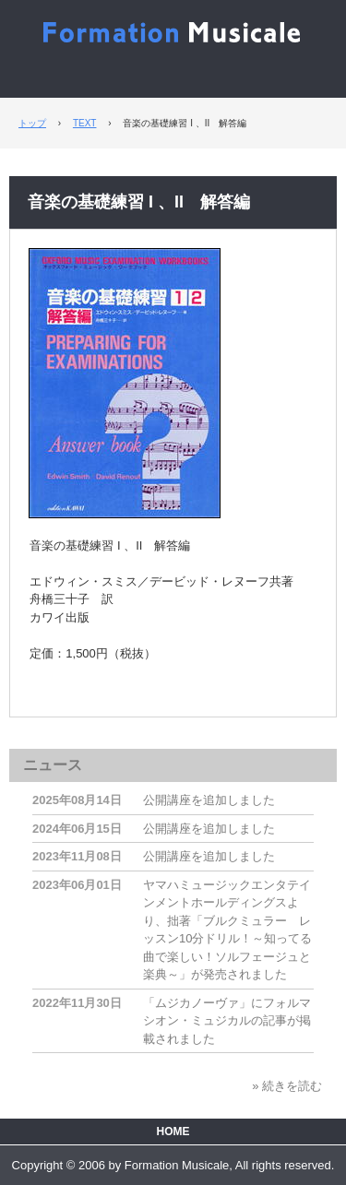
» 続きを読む (287, 1086)
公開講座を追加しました (209, 800)
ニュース (52, 765)
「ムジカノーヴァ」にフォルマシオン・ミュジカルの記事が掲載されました (227, 1021)
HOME (173, 1131)
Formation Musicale (173, 29)
